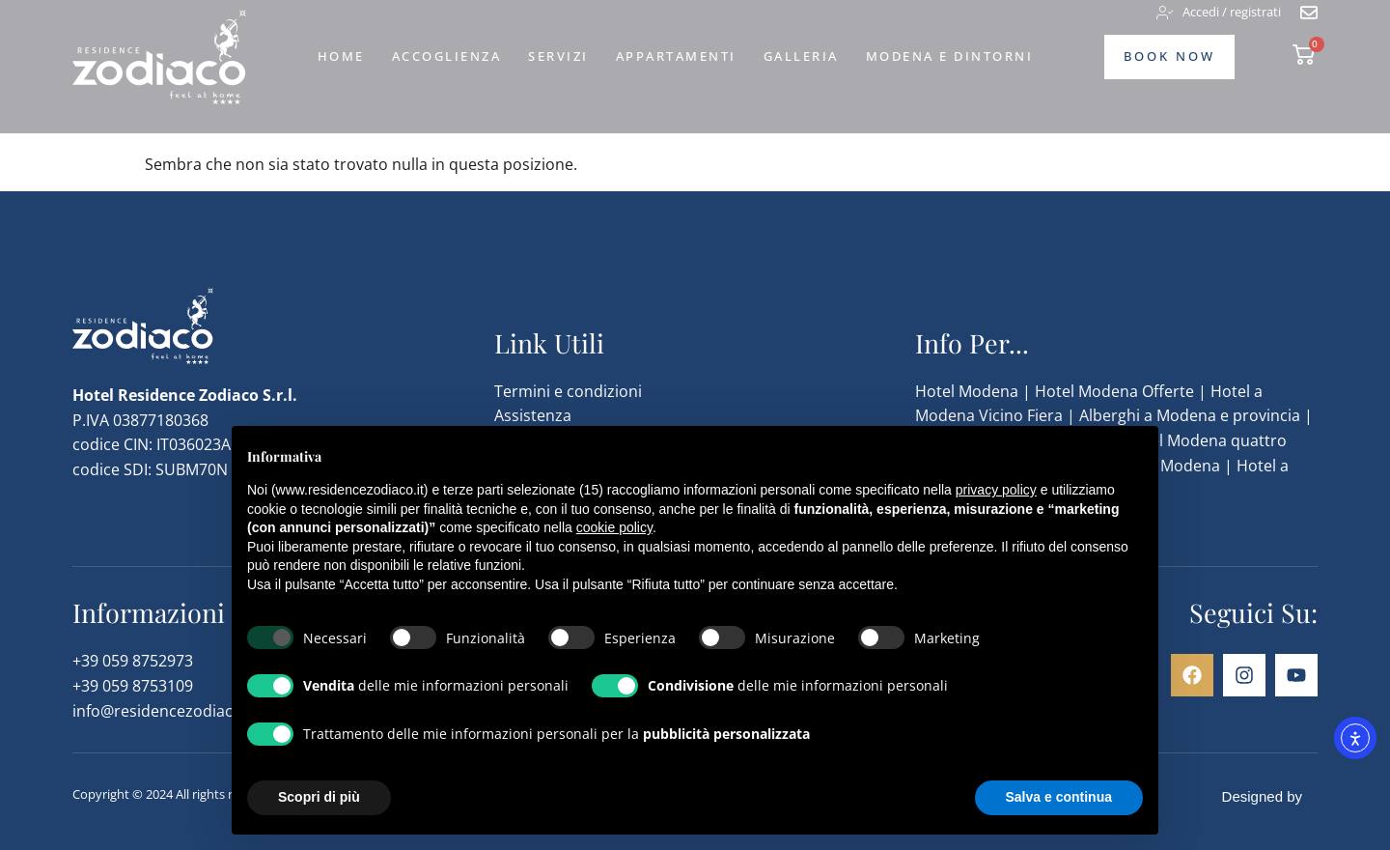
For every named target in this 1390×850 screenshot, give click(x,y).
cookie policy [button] (614, 527)
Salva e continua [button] (1059, 797)
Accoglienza (447, 56)
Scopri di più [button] (319, 797)
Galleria (801, 56)
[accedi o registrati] (1219, 12)
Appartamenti (676, 56)
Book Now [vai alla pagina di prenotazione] (1169, 56)
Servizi (558, 56)
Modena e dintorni (950, 56)
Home (341, 56)
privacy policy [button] (996, 489)
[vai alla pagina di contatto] (1309, 12)
